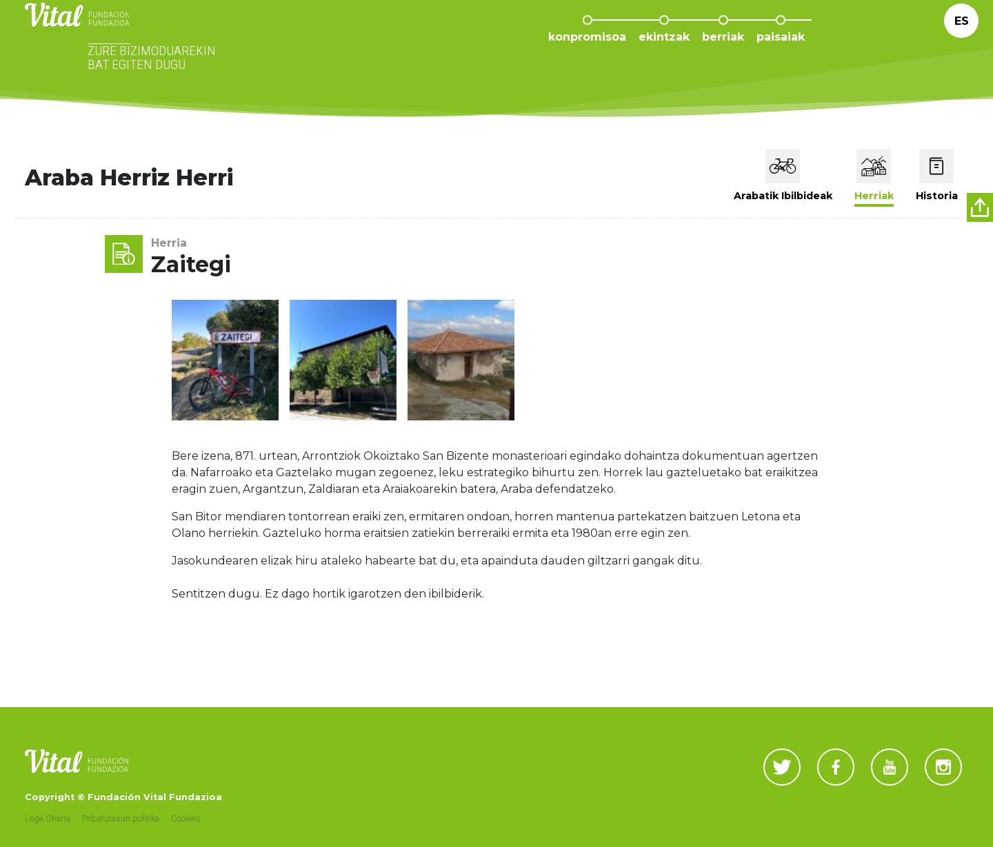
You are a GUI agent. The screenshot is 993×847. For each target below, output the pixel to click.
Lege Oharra (47, 818)
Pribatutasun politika (120, 818)
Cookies (186, 818)
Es (961, 41)
